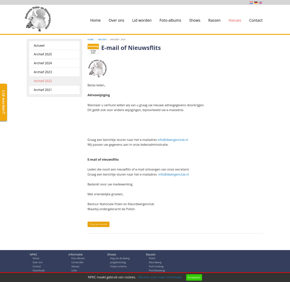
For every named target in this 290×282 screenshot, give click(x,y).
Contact (256, 20)
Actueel (39, 45)
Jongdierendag (118, 263)
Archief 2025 (43, 54)
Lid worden (141, 20)
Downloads (39, 271)
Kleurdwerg (155, 263)
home (91, 39)
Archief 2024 (43, 63)
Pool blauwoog (157, 271)
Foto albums (78, 259)
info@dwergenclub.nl (172, 140)
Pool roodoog (156, 267)
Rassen (214, 20)
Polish (152, 259)
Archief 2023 (43, 72)
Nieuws (235, 20)
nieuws (102, 39)
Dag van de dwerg (120, 259)
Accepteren (194, 277)
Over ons (116, 20)
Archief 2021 (43, 90)
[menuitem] (94, 20)
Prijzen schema (118, 267)
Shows (195, 20)
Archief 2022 (43, 81)
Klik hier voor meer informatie (160, 277)
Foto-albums (170, 20)
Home (95, 20)
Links (74, 271)
